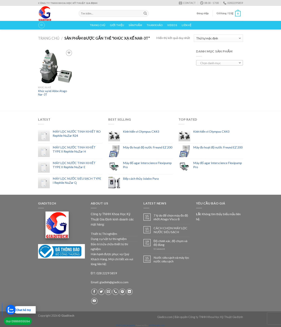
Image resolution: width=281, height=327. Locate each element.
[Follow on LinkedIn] (129, 292)
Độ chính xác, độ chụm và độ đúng (170, 242)
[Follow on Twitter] (101, 292)
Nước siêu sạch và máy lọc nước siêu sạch (171, 259)
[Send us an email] (108, 292)
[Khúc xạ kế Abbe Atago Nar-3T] (55, 66)
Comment (159, 249)
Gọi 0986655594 (18, 321)
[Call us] (115, 292)
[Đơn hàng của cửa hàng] (218, 38)
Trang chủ (97, 25)
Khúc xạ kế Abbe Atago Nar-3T (52, 92)
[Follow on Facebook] (94, 292)
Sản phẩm (135, 25)
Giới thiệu (117, 25)
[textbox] (219, 63)
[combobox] (219, 63)
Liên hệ (186, 25)
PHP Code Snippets (125, 325)
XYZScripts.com (157, 325)
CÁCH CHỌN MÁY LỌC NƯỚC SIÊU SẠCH (170, 230)
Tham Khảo (155, 25)
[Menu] (41, 25)
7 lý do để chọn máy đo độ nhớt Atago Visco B (171, 217)
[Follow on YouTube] (94, 301)
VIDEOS (172, 25)
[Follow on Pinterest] (122, 292)
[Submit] (145, 13)
